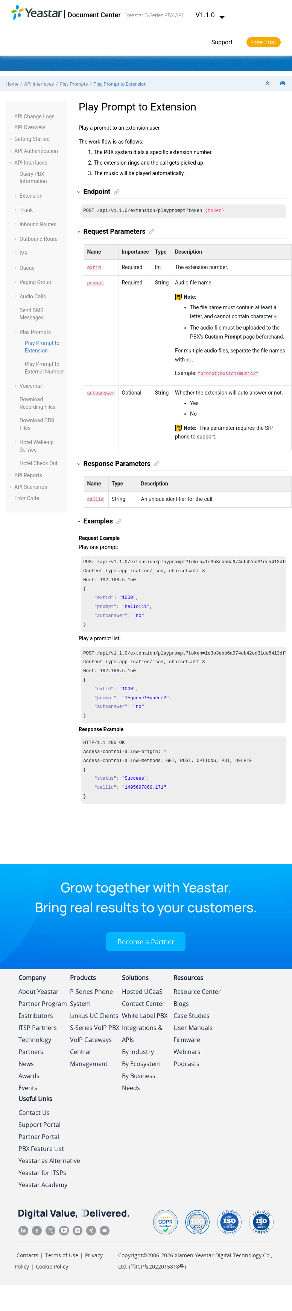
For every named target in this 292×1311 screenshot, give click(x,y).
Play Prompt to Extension (120, 84)
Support (222, 42)
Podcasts (186, 1061)
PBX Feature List (41, 1146)
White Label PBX (144, 1013)
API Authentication (36, 151)
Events (27, 1085)
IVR (23, 253)
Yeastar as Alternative (49, 1158)
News (26, 1061)
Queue (27, 268)
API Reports (28, 475)
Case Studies (191, 1013)
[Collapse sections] (268, 83)
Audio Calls (33, 296)
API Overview (29, 127)
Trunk (26, 210)
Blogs (181, 1000)
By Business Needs (138, 1079)
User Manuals (193, 1025)
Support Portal (39, 1121)
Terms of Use (61, 1252)
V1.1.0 (210, 15)
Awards (29, 1073)
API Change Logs (34, 116)
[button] (11, 117)
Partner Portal (38, 1134)
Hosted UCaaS (142, 988)
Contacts (27, 1252)
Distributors (35, 1013)
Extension (31, 196)
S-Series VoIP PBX (94, 1025)
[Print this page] (283, 83)
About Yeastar (38, 988)
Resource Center (197, 988)
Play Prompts (74, 84)
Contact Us (34, 1109)
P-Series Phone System (91, 994)
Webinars (187, 1049)
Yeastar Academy (42, 1182)
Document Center (94, 15)
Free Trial (263, 42)
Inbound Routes (38, 224)
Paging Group (35, 282)
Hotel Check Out (39, 463)
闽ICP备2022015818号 (157, 1263)
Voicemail (31, 386)
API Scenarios (30, 487)
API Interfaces (39, 84)
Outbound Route (39, 239)
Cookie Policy (52, 1263)
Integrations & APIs (142, 1031)
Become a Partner (145, 938)
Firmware (186, 1037)
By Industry (138, 1049)
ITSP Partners (37, 1025)
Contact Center (143, 1000)
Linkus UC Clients (94, 1013)
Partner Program (42, 1000)
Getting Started (32, 139)
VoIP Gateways (91, 1037)
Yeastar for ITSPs (42, 1170)
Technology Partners (34, 1043)
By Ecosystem (141, 1061)
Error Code (26, 498)
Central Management (89, 1055)
